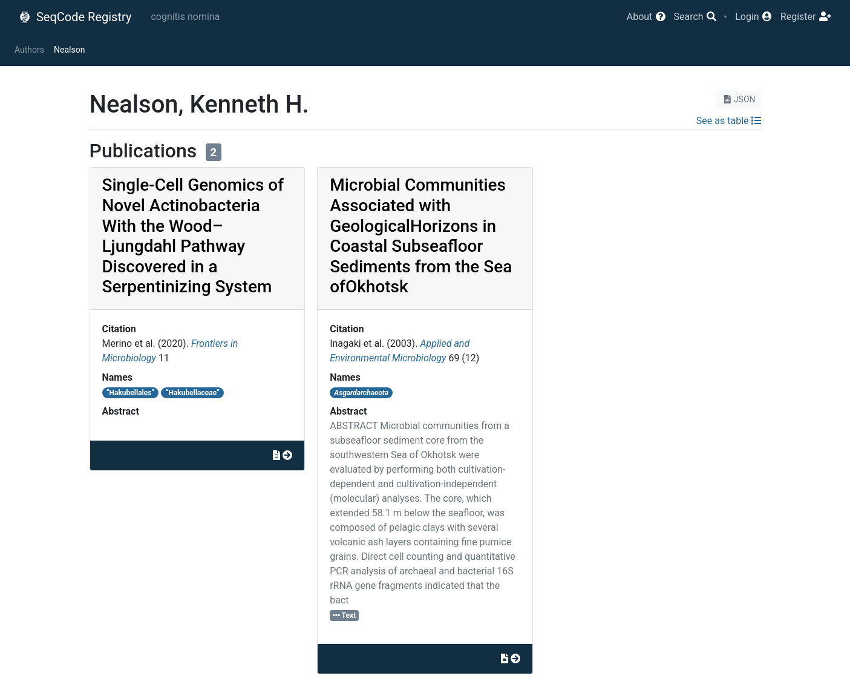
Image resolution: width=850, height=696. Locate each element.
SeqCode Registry (75, 17)
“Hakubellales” (130, 393)
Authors (29, 49)
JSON (738, 99)
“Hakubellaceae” (193, 393)
